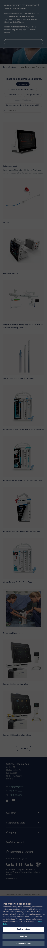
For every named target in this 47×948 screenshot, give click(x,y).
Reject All (23, 938)
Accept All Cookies (23, 945)
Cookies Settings (23, 931)
